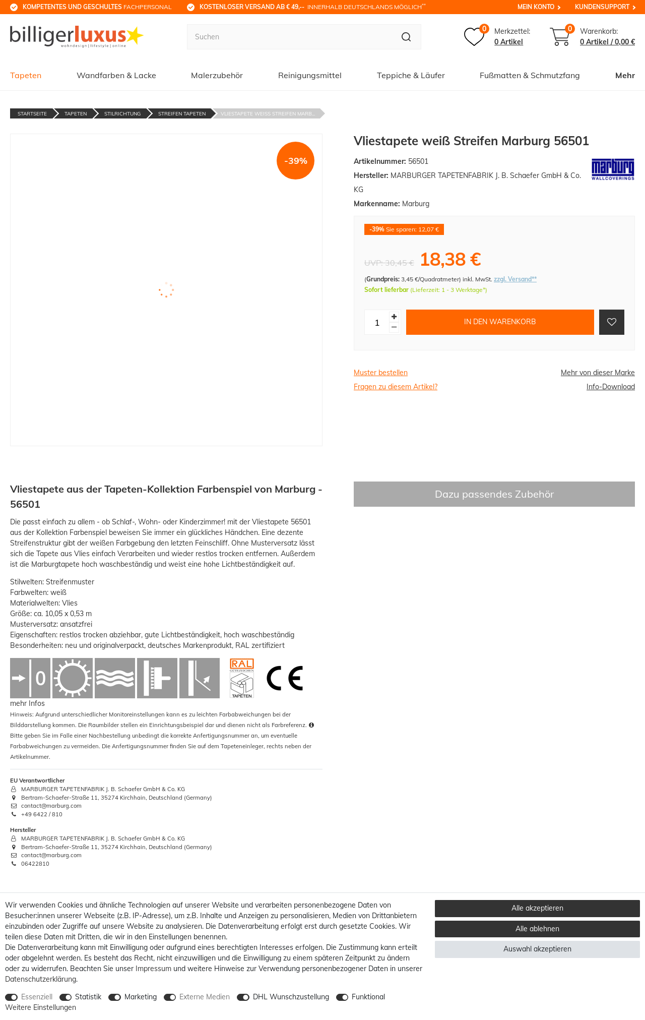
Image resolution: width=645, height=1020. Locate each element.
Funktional (368, 996)
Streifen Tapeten (182, 113)
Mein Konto (536, 7)
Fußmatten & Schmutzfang (530, 75)
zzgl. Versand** (515, 279)
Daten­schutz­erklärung (40, 979)
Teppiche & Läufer (411, 75)
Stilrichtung (122, 113)
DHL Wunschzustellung (291, 996)
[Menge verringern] (394, 327)
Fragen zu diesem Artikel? (395, 386)
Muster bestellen (381, 372)
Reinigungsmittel (310, 75)
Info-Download (611, 386)
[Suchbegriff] (289, 36)
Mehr (625, 75)
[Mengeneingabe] (377, 322)
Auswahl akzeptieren (537, 948)
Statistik (88, 996)
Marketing (140, 996)
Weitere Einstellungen (40, 1007)
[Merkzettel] (497, 36)
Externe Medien (204, 996)
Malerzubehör (217, 75)
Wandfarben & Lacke (116, 75)
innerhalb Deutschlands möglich (313, 7)
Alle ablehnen (537, 928)
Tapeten (25, 75)
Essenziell (36, 996)
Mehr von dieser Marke (598, 372)
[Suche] (406, 36)
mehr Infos (27, 703)
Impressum (153, 968)
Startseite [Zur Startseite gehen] (32, 113)
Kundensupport (602, 7)
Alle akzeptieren (537, 908)
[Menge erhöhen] (394, 317)
